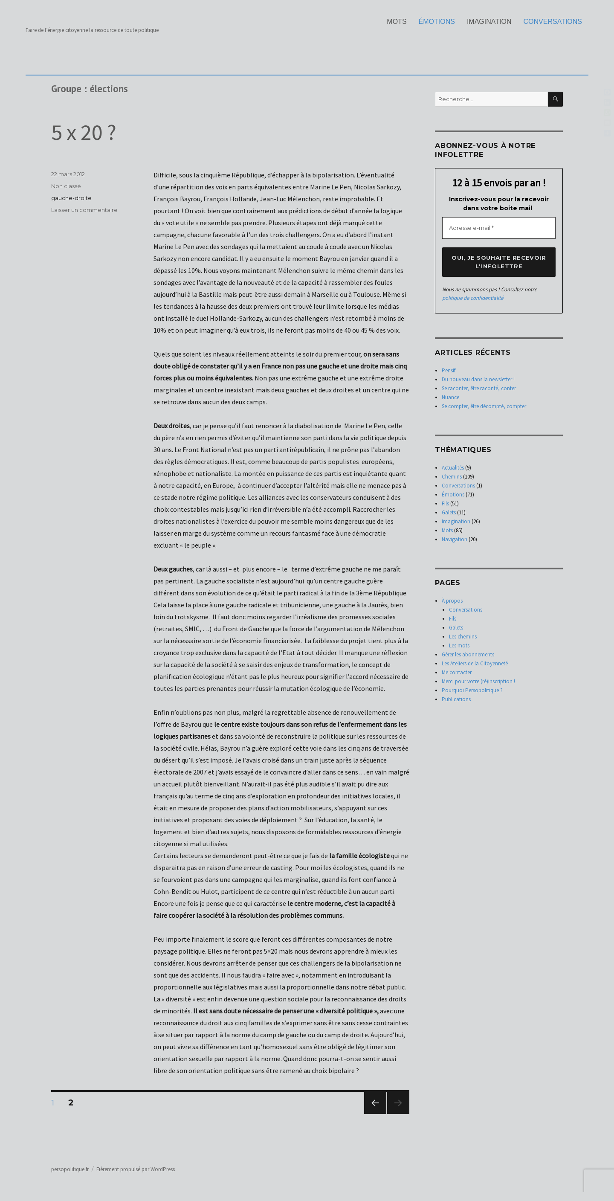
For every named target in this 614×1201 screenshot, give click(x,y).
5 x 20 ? (83, 132)
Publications (456, 699)
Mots (396, 21)
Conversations (553, 21)
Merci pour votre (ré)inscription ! (478, 681)
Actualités (453, 467)
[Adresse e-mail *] (499, 228)
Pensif (448, 370)
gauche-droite (71, 197)
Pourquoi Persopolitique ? (472, 690)
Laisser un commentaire (84, 209)
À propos (452, 600)
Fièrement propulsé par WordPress (135, 1169)
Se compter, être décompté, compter (484, 406)
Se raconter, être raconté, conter (479, 388)
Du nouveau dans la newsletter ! (478, 379)
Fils (445, 503)
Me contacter (457, 672)
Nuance (450, 397)
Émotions (437, 21)
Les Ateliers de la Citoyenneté (475, 663)
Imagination (489, 21)
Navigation (454, 539)
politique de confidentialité (472, 298)
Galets (449, 512)
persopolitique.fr (70, 1169)
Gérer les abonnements (468, 654)
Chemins (452, 476)
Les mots (459, 645)
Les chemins (463, 636)
